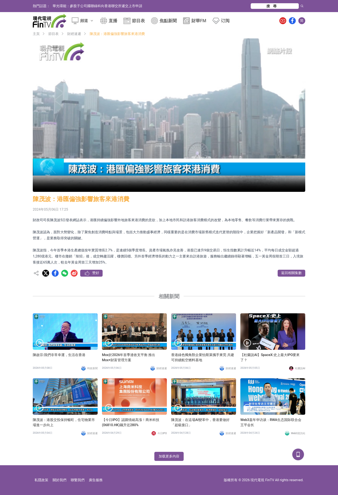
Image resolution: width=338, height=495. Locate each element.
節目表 (138, 20)
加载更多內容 (169, 456)
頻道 (87, 20)
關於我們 (59, 480)
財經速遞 (74, 34)
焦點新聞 (168, 20)
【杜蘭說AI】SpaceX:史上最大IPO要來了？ (270, 357)
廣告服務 (96, 480)
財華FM (198, 20)
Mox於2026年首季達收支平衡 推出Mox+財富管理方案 (128, 357)
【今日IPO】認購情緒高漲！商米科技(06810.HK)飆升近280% (130, 422)
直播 (113, 20)
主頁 (36, 34)
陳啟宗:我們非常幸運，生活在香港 (59, 355)
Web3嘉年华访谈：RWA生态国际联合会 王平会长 (270, 422)
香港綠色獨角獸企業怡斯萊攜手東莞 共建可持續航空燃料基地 (202, 357)
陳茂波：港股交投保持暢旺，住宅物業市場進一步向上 (64, 422)
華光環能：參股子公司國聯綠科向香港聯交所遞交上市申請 (97, 6)
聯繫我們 (77, 480)
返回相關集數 (291, 273)
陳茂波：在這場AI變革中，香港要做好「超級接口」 (200, 422)
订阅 (225, 20)
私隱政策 (41, 480)
